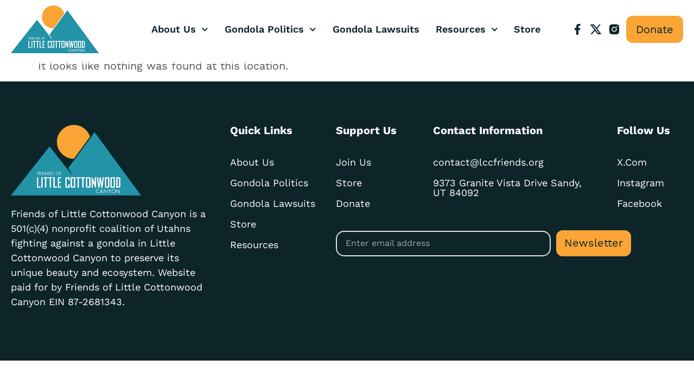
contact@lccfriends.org (488, 162)
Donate (353, 203)
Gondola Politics (270, 30)
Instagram (640, 182)
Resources (467, 30)
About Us (179, 30)
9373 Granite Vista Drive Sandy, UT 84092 (507, 187)
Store (527, 29)
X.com (632, 162)
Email (337, 230)
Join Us (353, 162)
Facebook (639, 203)
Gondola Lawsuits (376, 29)
